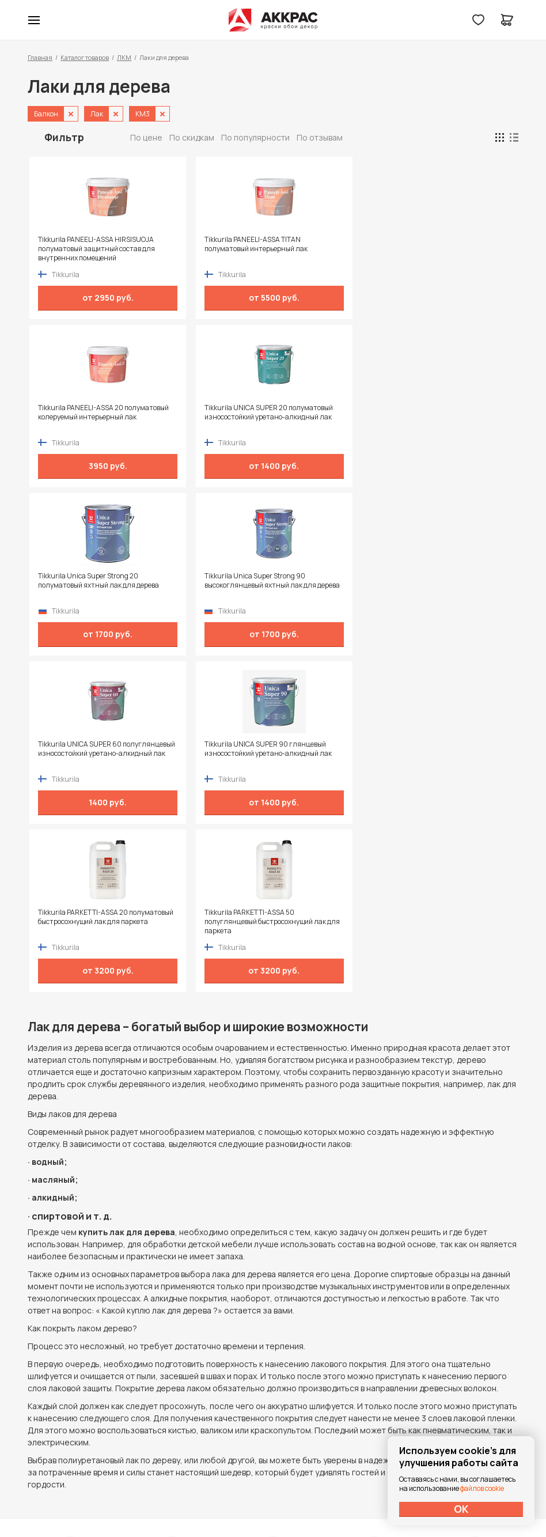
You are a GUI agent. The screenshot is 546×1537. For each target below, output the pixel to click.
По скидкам (191, 137)
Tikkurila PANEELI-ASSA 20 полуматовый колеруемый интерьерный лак (324, 249)
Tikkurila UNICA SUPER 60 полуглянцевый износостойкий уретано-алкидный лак (323, 417)
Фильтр (64, 137)
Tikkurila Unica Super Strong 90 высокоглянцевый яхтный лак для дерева (206, 417)
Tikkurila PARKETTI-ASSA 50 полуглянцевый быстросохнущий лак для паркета (204, 585)
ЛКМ (124, 57)
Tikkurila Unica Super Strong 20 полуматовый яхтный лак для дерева (83, 417)
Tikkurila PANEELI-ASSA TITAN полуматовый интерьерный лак (207, 249)
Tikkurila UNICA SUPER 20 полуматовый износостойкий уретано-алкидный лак (451, 249)
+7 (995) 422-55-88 (77, 1376)
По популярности (255, 137)
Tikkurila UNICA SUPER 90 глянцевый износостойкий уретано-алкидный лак (448, 417)
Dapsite (302, 1501)
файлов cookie (482, 1488)
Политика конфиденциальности (465, 1376)
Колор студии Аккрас (273, 20)
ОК (461, 1509)
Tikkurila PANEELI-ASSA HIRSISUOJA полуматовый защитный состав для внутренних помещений (78, 249)
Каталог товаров (84, 57)
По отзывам (320, 137)
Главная (40, 57)
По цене (146, 137)
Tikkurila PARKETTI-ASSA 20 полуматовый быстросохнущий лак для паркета (81, 585)
